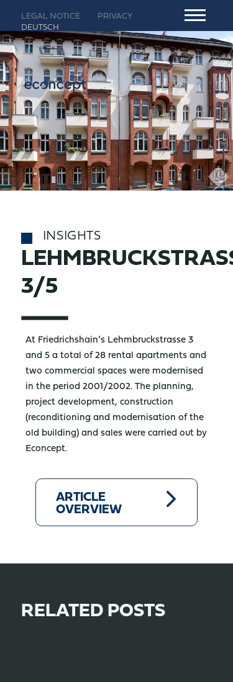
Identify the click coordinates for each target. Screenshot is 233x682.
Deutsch (40, 28)
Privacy (115, 16)
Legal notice (50, 16)
